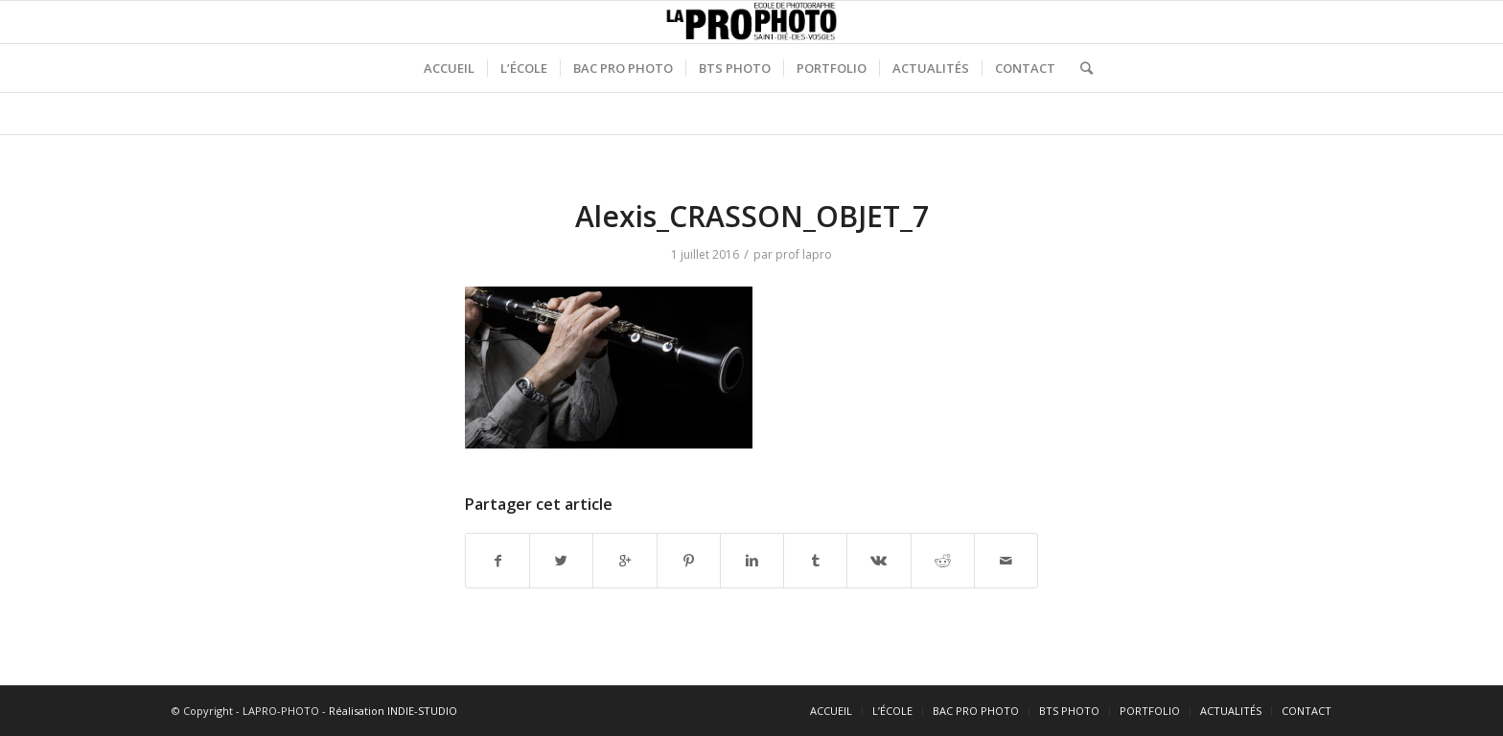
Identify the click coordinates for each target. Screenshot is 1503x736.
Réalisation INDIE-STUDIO (393, 710)
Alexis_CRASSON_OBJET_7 (752, 216)
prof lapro (803, 254)
